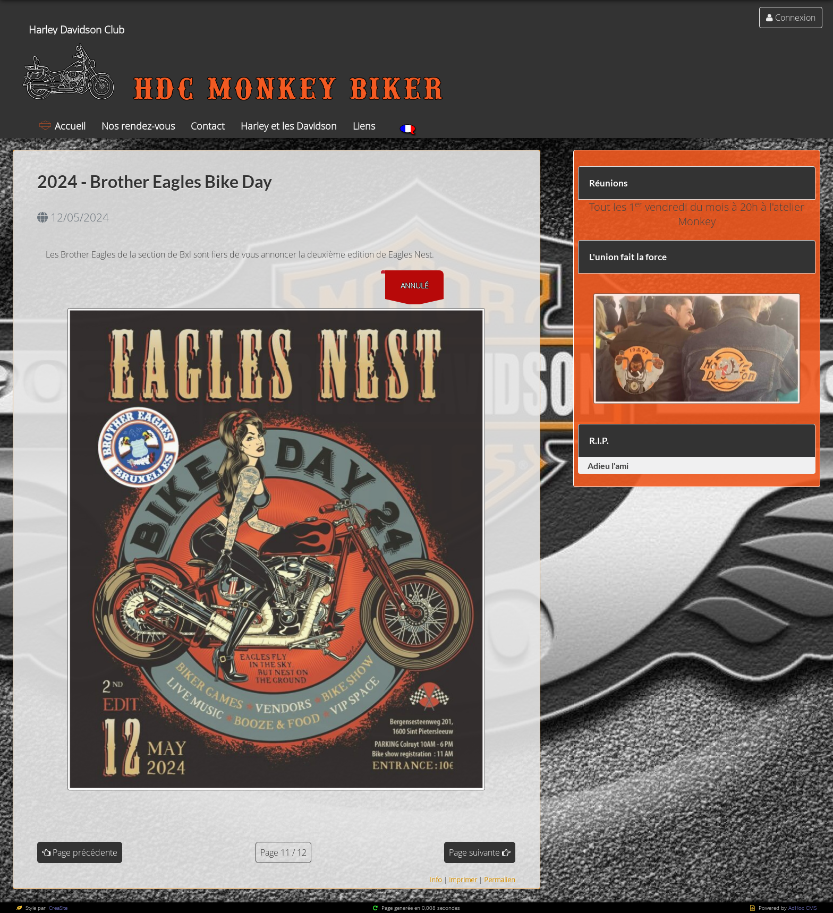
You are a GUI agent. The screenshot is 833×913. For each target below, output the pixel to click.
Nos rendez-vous (138, 126)
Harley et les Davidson (289, 126)
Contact (208, 126)
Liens (364, 126)
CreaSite (57, 907)
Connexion (795, 17)
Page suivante (474, 852)
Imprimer (463, 879)
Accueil (70, 126)
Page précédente (85, 852)
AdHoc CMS (802, 907)
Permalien (499, 879)
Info (436, 879)
